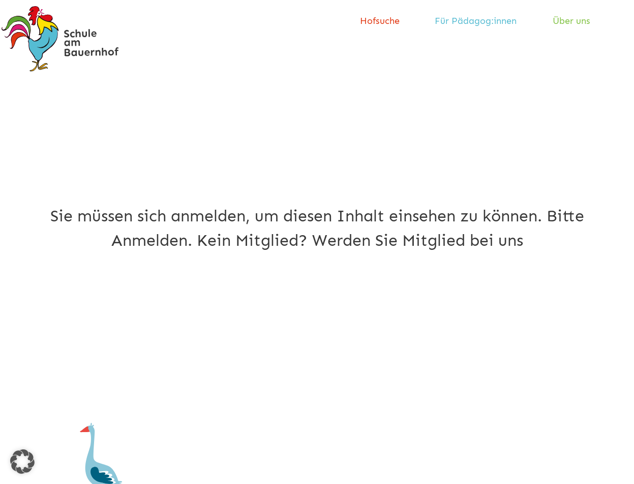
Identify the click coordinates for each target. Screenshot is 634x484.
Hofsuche (380, 20)
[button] (22, 461)
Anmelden (149, 240)
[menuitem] (384, 21)
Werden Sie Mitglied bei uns (417, 240)
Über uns (571, 20)
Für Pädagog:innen (476, 20)
